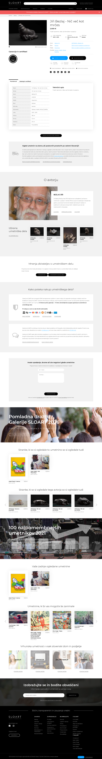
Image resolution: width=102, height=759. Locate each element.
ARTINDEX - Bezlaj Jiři (77, 43)
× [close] (99, 12)
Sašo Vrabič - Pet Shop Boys (35, 472)
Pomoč (75, 729)
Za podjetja (63, 734)
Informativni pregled (50, 722)
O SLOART (75, 719)
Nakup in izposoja (25, 8)
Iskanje (15, 15)
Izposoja (36, 721)
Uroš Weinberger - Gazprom (80, 627)
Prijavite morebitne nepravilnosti (30, 342)
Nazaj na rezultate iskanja (51, 135)
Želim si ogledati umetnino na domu (31, 161)
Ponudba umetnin (13, 8)
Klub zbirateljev (38, 733)
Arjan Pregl (76, 742)
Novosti (62, 719)
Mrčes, (64, 50)
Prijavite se (41, 274)
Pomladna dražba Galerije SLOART (22, 434)
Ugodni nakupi (64, 721)
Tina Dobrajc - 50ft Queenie (14, 626)
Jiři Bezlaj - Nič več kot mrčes (36, 509)
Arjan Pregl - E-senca (14, 481)
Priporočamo (63, 730)
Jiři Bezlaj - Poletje (33, 238)
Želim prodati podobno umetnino (81, 47)
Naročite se (72, 695)
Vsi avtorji (77, 211)
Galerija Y (14, 735)
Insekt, (60, 50)
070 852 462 (73, 330)
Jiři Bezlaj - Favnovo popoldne (14, 509)
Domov (10, 15)
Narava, (57, 50)
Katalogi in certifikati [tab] (25, 81)
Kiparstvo (57, 47)
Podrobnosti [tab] (13, 81)
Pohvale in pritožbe (76, 726)
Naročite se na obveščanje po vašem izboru (51, 700)
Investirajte (63, 732)
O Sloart (50, 8)
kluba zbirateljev (58, 156)
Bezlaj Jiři (57, 43)
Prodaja (35, 8)
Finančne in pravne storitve (51, 728)
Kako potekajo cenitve (47, 342)
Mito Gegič (76, 746)
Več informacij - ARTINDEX (19, 551)
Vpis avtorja (50, 733)
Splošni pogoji (77, 733)
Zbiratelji (71, 8)
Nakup (36, 719)
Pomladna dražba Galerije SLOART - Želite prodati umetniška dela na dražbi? (51, 12)
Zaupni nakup (38, 723)
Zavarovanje (57, 316)
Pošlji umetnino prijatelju (82, 68)
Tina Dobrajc (76, 744)
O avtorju (56, 211)
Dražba (36, 725)
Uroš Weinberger (77, 748)
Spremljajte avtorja (67, 211)
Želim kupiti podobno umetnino (81, 45)
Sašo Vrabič (76, 740)
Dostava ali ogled (46, 316)
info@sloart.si (45, 330)
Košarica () (89, 8)
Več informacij (89, 757)
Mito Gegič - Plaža (57, 631)
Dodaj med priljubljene (55, 68)
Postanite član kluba (57, 274)
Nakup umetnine (26, 316)
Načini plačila (36, 316)
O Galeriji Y (76, 738)
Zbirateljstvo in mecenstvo (38, 730)
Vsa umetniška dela (13, 235)
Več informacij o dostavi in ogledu (51, 161)
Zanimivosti (63, 728)
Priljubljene (63, 725)
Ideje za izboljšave (78, 723)
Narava (56, 45)
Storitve (42, 8)
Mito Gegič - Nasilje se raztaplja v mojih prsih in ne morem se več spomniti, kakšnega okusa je (36, 635)
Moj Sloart (79, 8)
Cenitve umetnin (51, 725)
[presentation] (51, 387)
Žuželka (57, 51)
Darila (61, 723)
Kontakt (75, 721)
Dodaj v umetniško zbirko (69, 68)
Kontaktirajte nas (67, 161)
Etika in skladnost (78, 731)
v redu (81, 757)
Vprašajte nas (51, 394)
